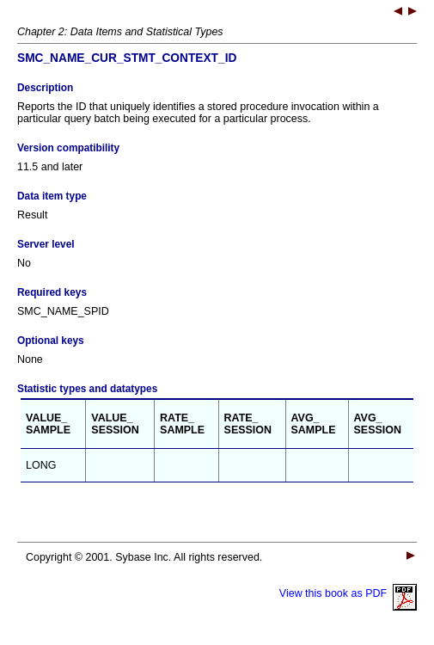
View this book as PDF (348, 593)
